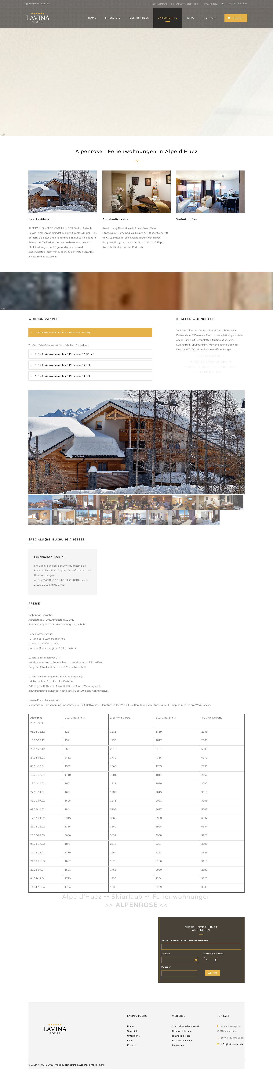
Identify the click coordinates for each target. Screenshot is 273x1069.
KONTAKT (210, 18)
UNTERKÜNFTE (167, 18)
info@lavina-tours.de (37, 3)
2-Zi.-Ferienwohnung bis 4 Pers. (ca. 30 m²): (62, 332)
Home (130, 1026)
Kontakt (131, 1045)
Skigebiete (132, 1031)
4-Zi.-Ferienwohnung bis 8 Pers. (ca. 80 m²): (62, 376)
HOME (92, 18)
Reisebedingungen (182, 1040)
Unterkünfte (133, 1035)
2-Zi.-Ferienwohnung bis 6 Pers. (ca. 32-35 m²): (64, 354)
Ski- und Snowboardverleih (184, 3)
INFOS (191, 18)
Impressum (178, 1045)
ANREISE (165, 954)
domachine (70, 1064)
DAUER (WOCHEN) (213, 954)
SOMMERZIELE (139, 18)
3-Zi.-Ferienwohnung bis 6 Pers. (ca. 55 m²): (62, 365)
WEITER (212, 973)
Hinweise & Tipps (210, 3)
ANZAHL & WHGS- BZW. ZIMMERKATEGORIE (184, 940)
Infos (129, 1040)
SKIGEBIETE (113, 18)
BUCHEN (236, 18)
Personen (166, 967)
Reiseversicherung (158, 3)
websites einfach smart (91, 1064)
